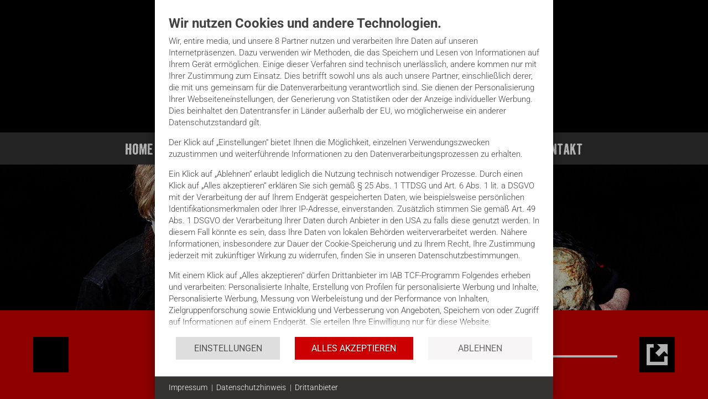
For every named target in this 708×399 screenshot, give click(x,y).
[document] (354, 175)
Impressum (188, 387)
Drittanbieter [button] (316, 387)
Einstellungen (228, 348)
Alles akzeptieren (353, 348)
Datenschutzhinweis (251, 387)
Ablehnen (480, 348)
